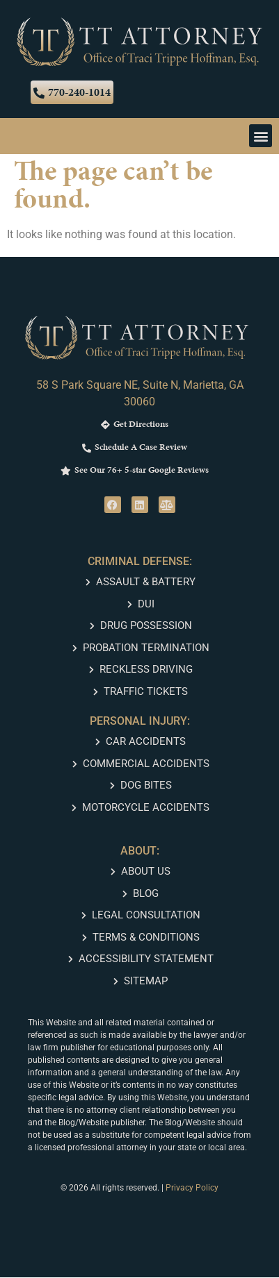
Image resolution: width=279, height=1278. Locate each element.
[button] (260, 136)
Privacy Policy (192, 1188)
